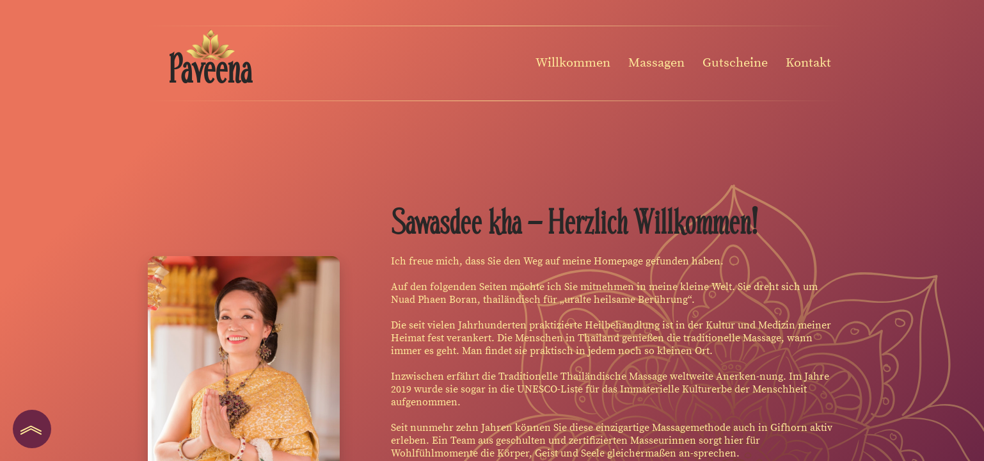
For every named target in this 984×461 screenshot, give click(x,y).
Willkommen (573, 63)
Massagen (656, 63)
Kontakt (808, 63)
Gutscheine (735, 63)
